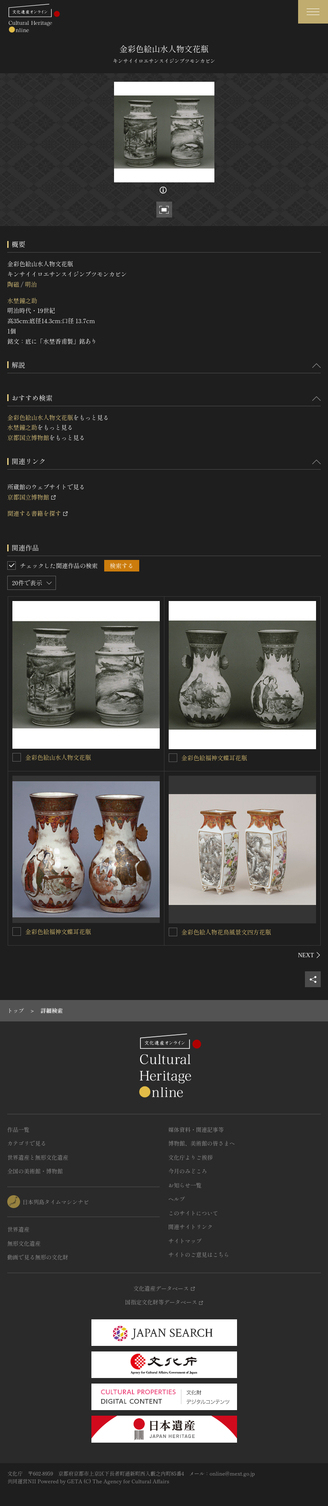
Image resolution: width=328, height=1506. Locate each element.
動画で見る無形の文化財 (37, 1257)
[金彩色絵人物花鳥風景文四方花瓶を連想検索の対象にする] (173, 932)
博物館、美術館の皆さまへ (201, 1143)
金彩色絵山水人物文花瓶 (40, 417)
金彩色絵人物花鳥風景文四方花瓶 (226, 932)
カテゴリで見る (26, 1143)
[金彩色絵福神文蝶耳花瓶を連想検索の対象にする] (173, 757)
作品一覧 (18, 1129)
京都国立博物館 (28, 437)
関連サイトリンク (190, 1227)
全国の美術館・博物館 (35, 1171)
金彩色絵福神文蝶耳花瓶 (214, 757)
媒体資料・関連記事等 (196, 1129)
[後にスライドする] (309, 955)
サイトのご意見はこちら (198, 1254)
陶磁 (13, 284)
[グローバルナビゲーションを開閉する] (313, 12)
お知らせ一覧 (185, 1185)
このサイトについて (193, 1213)
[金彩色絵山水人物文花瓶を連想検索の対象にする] (16, 757)
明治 (31, 284)
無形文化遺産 (24, 1243)
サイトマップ (185, 1241)
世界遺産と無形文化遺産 (37, 1157)
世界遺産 (18, 1229)
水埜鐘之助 (22, 300)
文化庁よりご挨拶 (190, 1157)
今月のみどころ (187, 1171)
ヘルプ (176, 1199)
